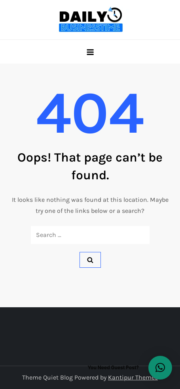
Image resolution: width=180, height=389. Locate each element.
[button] (160, 368)
